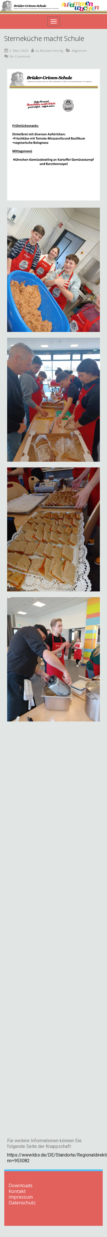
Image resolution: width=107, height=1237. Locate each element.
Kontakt (17, 1191)
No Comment (20, 56)
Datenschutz (22, 1202)
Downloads (21, 1185)
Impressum (21, 1197)
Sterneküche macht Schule (44, 38)
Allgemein (79, 50)
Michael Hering (51, 50)
